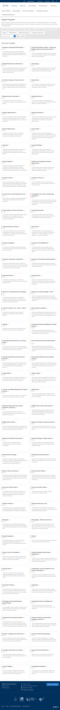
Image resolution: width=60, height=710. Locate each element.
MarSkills (4, 29)
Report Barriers (26, 706)
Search (56, 1)
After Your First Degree (29, 11)
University (54, 6)
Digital (32, 29)
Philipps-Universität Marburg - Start (5, 5)
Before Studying (6, 11)
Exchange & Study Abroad (9, 15)
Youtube (56, 707)
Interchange (33, 6)
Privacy (7, 706)
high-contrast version (52, 1)
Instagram (58, 707)
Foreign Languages (39, 29)
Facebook (54, 707)
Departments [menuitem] (32, 1)
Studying (15, 6)
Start (23, 1)
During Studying (17, 11)
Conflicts (26, 29)
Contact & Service (53, 684)
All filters (21, 36)
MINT (47, 29)
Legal (3, 706)
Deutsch (47, 1)
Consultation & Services (42, 11)
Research (23, 6)
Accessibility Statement (15, 706)
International (44, 6)
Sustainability (20, 29)
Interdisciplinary (11, 29)
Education (52, 29)
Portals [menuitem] (40, 1)
